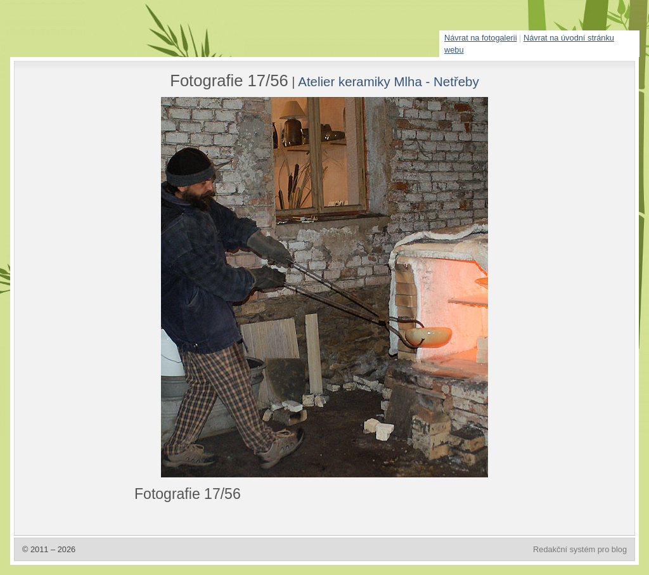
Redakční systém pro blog (580, 549)
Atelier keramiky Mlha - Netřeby (388, 81)
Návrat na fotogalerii (480, 37)
